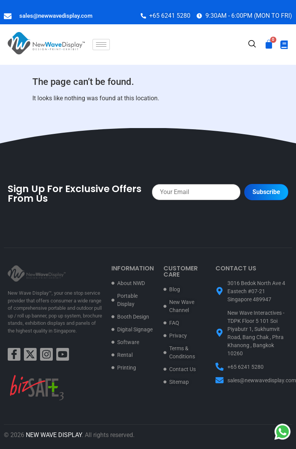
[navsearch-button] (252, 45)
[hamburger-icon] (101, 44)
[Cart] (269, 44)
